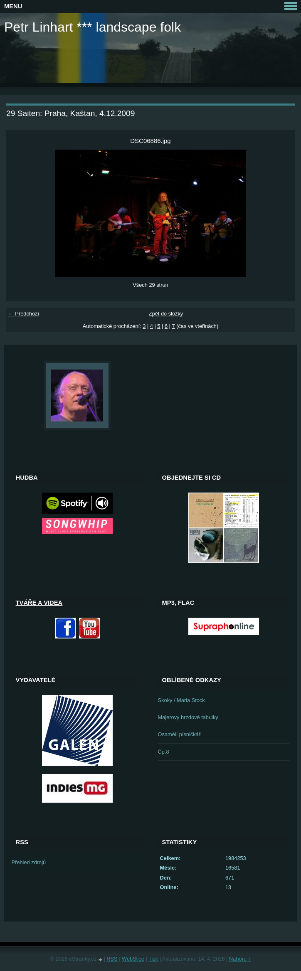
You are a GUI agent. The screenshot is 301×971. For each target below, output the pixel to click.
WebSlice (133, 959)
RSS (111, 959)
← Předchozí (23, 314)
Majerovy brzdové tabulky (188, 717)
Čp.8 (163, 752)
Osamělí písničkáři (180, 734)
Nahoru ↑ (240, 959)
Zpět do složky (166, 314)
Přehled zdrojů (29, 862)
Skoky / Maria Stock (181, 700)
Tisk (153, 959)
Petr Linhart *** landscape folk (92, 27)
